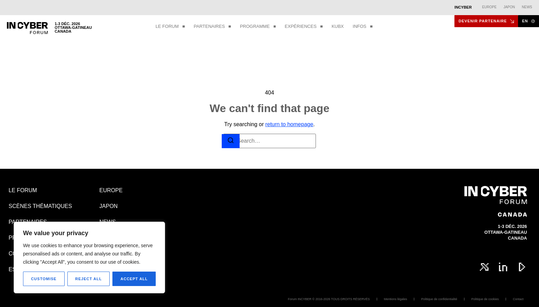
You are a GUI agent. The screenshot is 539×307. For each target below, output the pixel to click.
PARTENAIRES (212, 26)
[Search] (231, 141)
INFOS (363, 26)
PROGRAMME (258, 26)
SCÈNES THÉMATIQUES (40, 206)
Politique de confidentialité (439, 299)
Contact (518, 299)
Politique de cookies (485, 299)
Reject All (88, 279)
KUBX (338, 26)
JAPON (108, 206)
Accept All (134, 279)
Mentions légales (395, 299)
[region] (89, 257)
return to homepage (289, 124)
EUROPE (111, 190)
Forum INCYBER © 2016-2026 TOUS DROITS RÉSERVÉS (329, 299)
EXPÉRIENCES (303, 26)
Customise (43, 279)
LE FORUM (170, 26)
